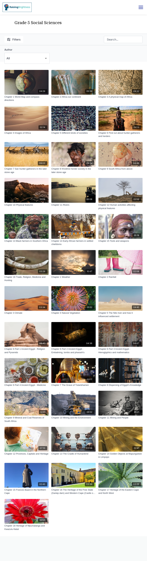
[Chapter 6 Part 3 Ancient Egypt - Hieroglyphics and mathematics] (120, 350)
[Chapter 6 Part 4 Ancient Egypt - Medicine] (26, 385)
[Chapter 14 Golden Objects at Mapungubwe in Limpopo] (120, 455)
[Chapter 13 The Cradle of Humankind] (73, 454)
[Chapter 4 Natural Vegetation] (73, 313)
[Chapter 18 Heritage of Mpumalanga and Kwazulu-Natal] (26, 527)
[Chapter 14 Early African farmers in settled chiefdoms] (73, 242)
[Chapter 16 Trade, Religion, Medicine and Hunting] (26, 278)
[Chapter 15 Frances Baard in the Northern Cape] (26, 491)
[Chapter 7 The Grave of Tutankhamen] (73, 385)
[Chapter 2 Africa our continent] (73, 97)
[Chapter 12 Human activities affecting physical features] (120, 206)
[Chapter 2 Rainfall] (120, 277)
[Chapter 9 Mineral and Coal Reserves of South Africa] (26, 419)
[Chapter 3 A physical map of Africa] (120, 97)
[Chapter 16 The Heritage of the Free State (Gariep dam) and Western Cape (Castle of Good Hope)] (73, 491)
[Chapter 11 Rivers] (73, 205)
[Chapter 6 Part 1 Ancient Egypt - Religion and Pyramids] (26, 350)
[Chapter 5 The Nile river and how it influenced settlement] (120, 314)
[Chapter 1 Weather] (73, 277)
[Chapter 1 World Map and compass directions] (26, 98)
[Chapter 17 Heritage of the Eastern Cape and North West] (120, 491)
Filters (14, 39)
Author (8, 49)
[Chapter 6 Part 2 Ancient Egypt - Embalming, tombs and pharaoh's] (73, 350)
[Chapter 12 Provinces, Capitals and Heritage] (26, 454)
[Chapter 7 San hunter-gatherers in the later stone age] (26, 170)
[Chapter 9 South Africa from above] (120, 169)
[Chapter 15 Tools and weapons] (120, 241)
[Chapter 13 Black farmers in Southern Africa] (26, 241)
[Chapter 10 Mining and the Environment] (73, 417)
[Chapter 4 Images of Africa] (26, 133)
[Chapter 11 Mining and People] (120, 417)
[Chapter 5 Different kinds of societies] (73, 133)
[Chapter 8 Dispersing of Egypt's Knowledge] (120, 385)
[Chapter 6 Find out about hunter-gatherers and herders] (120, 134)
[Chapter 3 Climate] (26, 313)
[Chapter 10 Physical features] (26, 205)
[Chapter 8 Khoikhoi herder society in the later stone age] (73, 170)
